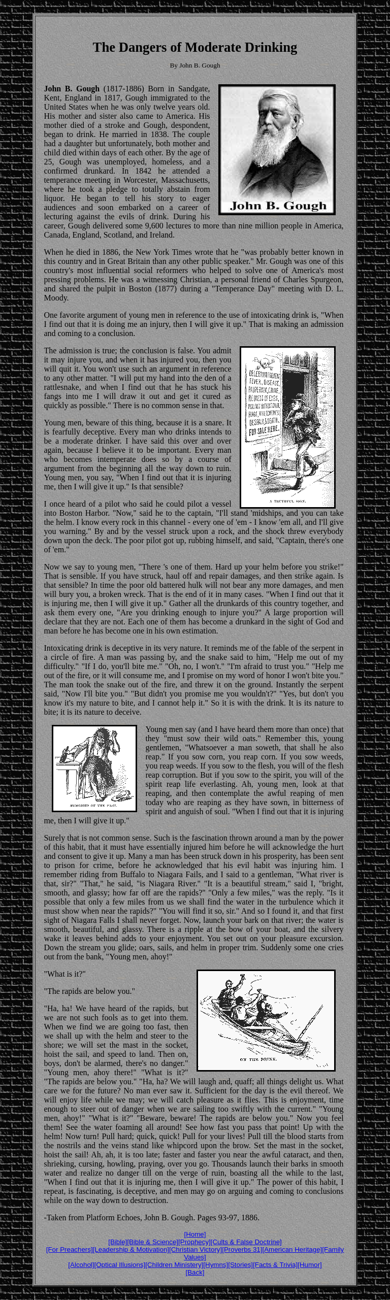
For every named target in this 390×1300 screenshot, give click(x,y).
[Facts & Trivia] (275, 1265)
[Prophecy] (194, 1242)
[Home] (195, 1234)
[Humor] (309, 1265)
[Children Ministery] (174, 1265)
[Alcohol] (81, 1265)
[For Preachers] (69, 1249)
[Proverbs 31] (242, 1249)
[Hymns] (215, 1265)
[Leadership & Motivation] (131, 1249)
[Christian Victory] (195, 1249)
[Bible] (117, 1242)
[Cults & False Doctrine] (246, 1242)
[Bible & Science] (152, 1242)
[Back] (194, 1272)
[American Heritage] (292, 1249)
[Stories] (240, 1265)
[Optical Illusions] (119, 1265)
